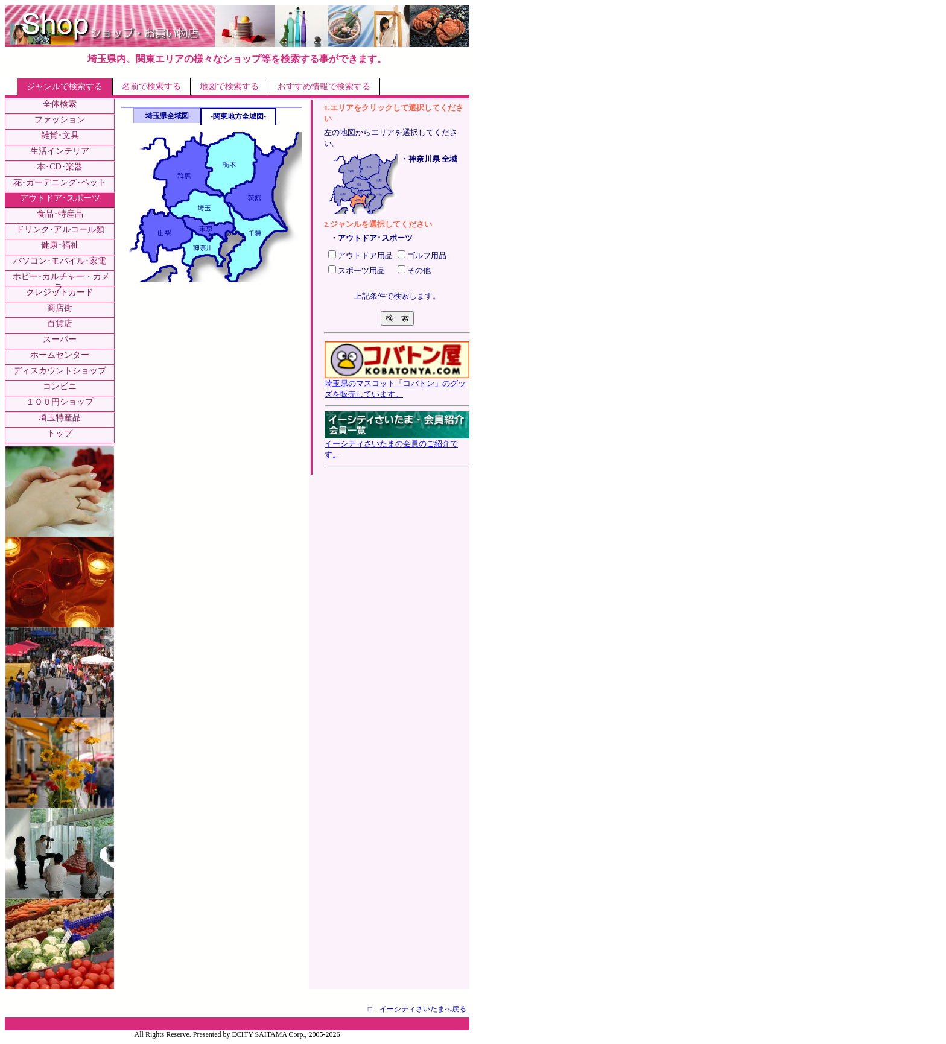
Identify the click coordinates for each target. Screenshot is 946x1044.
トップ (59, 433)
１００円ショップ (60, 402)
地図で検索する (229, 86)
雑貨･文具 (60, 135)
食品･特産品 (60, 213)
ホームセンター (59, 354)
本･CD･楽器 (59, 166)
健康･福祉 (60, 245)
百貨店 (59, 323)
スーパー (60, 339)
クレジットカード (60, 292)
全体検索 (60, 104)
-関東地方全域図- (238, 116)
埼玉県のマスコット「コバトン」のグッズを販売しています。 (397, 385)
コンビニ (60, 386)
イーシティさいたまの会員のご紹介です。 (397, 445)
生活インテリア (59, 151)
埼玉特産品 (60, 417)
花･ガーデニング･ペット (59, 182)
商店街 (59, 307)
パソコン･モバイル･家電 (59, 260)
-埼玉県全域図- (167, 116)
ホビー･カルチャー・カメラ (61, 282)
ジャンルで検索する (65, 86)
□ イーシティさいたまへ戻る (417, 1009)
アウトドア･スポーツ (60, 198)
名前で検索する (151, 86)
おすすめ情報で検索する (324, 86)
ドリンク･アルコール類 (60, 229)
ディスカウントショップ (59, 370)
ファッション (59, 119)
